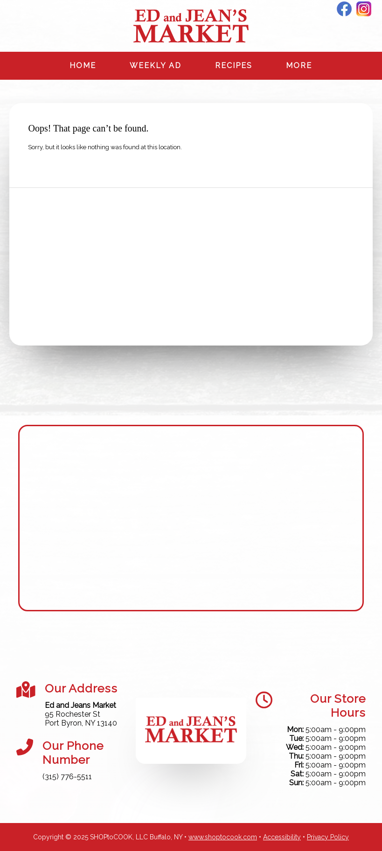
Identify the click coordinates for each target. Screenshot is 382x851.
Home (82, 65)
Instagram (363, 8)
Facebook (344, 8)
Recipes (233, 65)
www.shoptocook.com (222, 837)
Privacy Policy (328, 837)
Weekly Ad (155, 65)
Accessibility (282, 837)
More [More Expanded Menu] (299, 65)
